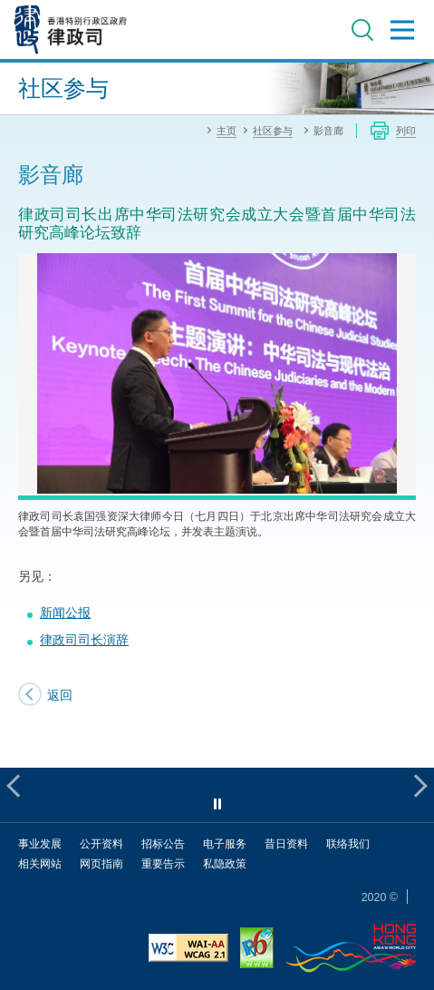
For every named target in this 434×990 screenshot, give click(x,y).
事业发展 (40, 843)
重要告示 (163, 863)
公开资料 (101, 843)
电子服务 (224, 843)
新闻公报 (65, 612)
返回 (59, 694)
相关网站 (40, 863)
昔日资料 (286, 843)
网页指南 (101, 863)
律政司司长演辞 (84, 639)
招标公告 (163, 843)
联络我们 (348, 843)
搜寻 (362, 30)
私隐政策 (224, 863)
